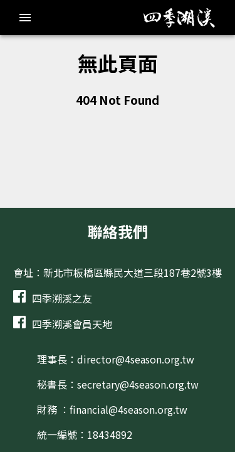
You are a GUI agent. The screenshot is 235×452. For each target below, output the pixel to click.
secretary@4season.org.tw (138, 384)
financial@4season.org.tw (128, 409)
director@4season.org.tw (135, 359)
